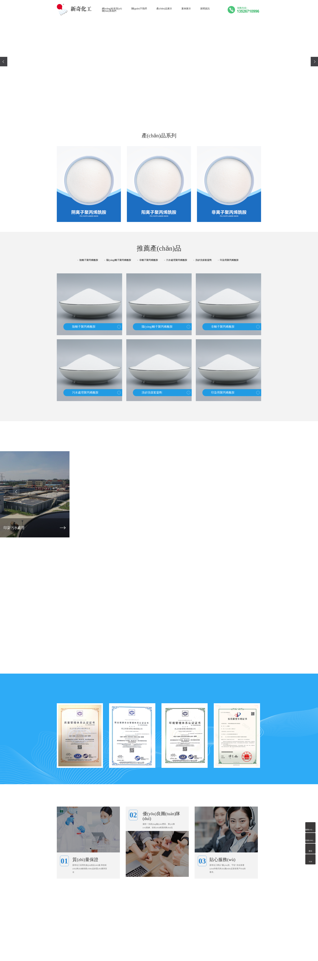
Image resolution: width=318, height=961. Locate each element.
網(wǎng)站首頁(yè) (112, 8)
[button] (152, 115)
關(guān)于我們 (139, 8)
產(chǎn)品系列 (159, 136)
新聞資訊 (205, 8)
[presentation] (3, 61)
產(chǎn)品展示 (164, 8)
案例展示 (186, 8)
